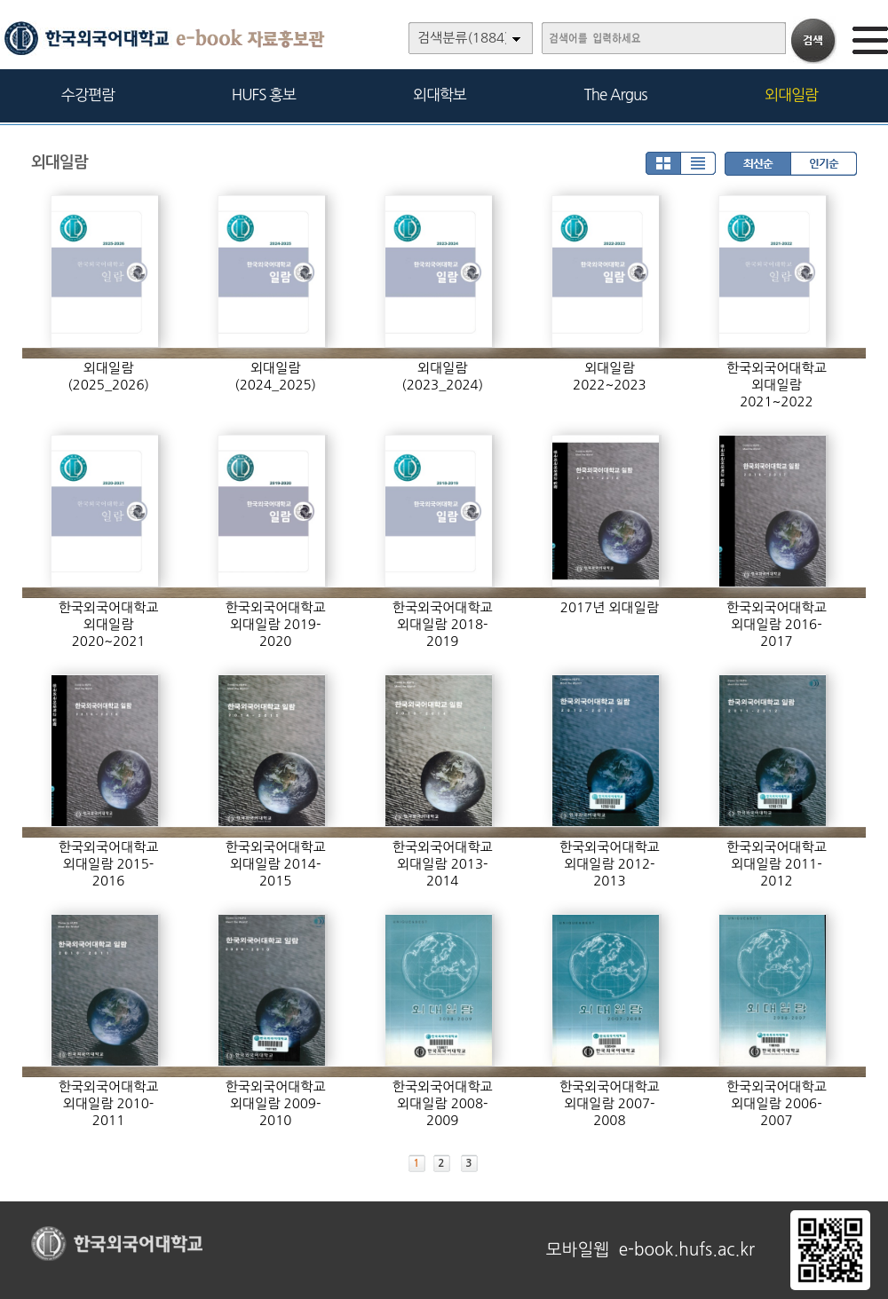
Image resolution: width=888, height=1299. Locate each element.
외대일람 (791, 94)
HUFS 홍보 (264, 94)
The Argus (615, 94)
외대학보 (439, 94)
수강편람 (88, 94)
